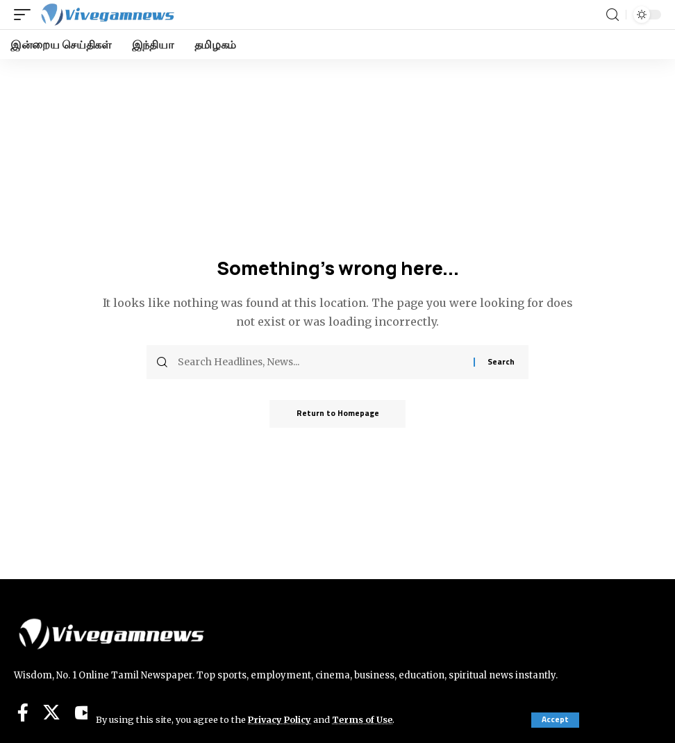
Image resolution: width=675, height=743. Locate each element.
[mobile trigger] (26, 14)
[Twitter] (51, 712)
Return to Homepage (338, 413)
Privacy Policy (280, 719)
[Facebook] (23, 712)
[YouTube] (84, 712)
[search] (612, 15)
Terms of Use (364, 719)
